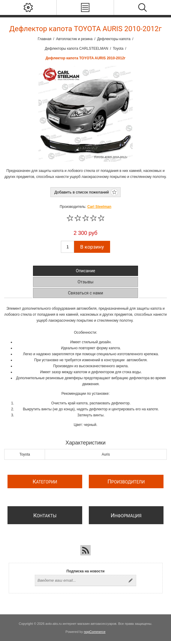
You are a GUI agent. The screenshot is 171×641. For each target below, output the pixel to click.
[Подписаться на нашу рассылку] (80, 580)
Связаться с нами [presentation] (85, 293)
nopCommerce (95, 632)
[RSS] (85, 550)
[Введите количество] (67, 247)
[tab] (85, 271)
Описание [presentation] (85, 270)
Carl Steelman (99, 207)
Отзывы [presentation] (85, 281)
